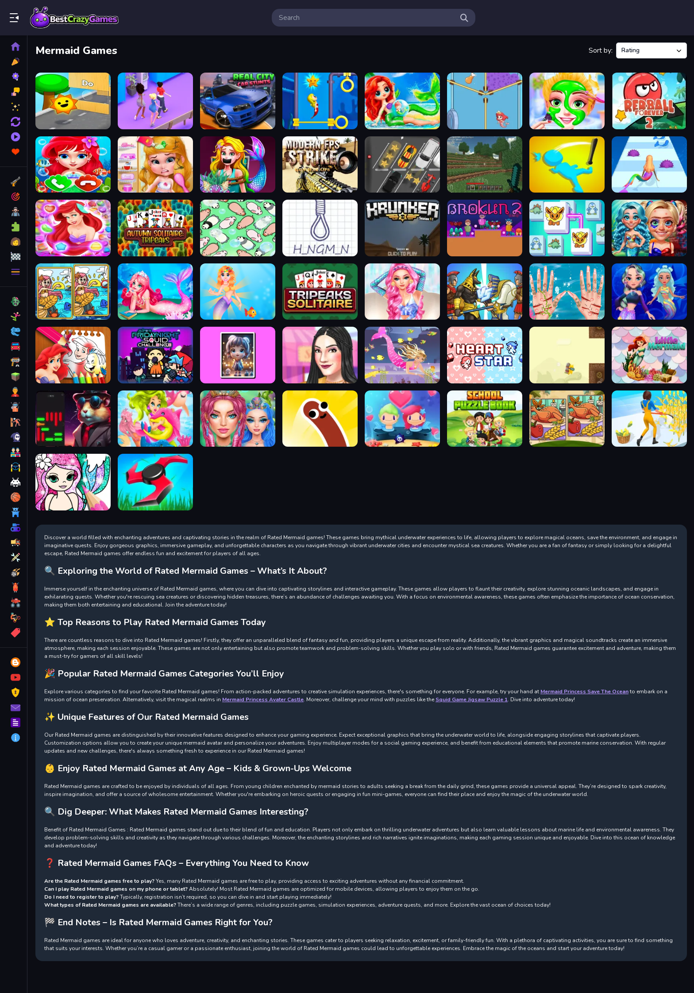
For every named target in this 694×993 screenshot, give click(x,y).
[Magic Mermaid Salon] (155, 291)
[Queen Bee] (155, 101)
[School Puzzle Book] (484, 418)
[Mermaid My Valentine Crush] (402, 418)
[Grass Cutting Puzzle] (155, 482)
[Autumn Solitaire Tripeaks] (155, 228)
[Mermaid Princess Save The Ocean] (567, 291)
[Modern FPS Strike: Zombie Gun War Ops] (320, 164)
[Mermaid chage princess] (402, 355)
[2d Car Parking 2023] (402, 164)
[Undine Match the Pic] (155, 418)
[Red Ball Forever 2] (649, 101)
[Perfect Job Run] (649, 418)
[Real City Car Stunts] (237, 101)
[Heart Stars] (484, 355)
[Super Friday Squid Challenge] (155, 355)
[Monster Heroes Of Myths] (484, 291)
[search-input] (366, 17)
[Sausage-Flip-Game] (320, 418)
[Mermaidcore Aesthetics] (402, 291)
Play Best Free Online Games (74, 18)
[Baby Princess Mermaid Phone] (73, 164)
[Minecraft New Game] (484, 164)
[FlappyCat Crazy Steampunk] (567, 355)
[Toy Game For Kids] (73, 101)
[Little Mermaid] (649, 355)
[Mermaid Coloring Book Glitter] (73, 482)
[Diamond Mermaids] (649, 291)
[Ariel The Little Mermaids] (73, 228)
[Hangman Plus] (320, 228)
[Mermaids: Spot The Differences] (73, 291)
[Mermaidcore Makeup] (237, 418)
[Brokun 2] (484, 228)
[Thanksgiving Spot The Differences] (567, 418)
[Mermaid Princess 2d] (237, 164)
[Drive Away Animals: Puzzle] (237, 228)
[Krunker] (402, 228)
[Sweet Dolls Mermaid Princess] (402, 101)
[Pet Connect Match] (567, 228)
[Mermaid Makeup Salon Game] (567, 101)
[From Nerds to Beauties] (649, 228)
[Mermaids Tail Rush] (649, 164)
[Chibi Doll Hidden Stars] (237, 355)
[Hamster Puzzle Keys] (73, 418)
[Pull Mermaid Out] (320, 101)
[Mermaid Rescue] (484, 101)
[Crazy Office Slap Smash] (567, 164)
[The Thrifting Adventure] (320, 355)
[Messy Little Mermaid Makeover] (155, 164)
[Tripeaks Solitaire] (320, 291)
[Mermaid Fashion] (237, 291)
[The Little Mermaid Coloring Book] (73, 355)
